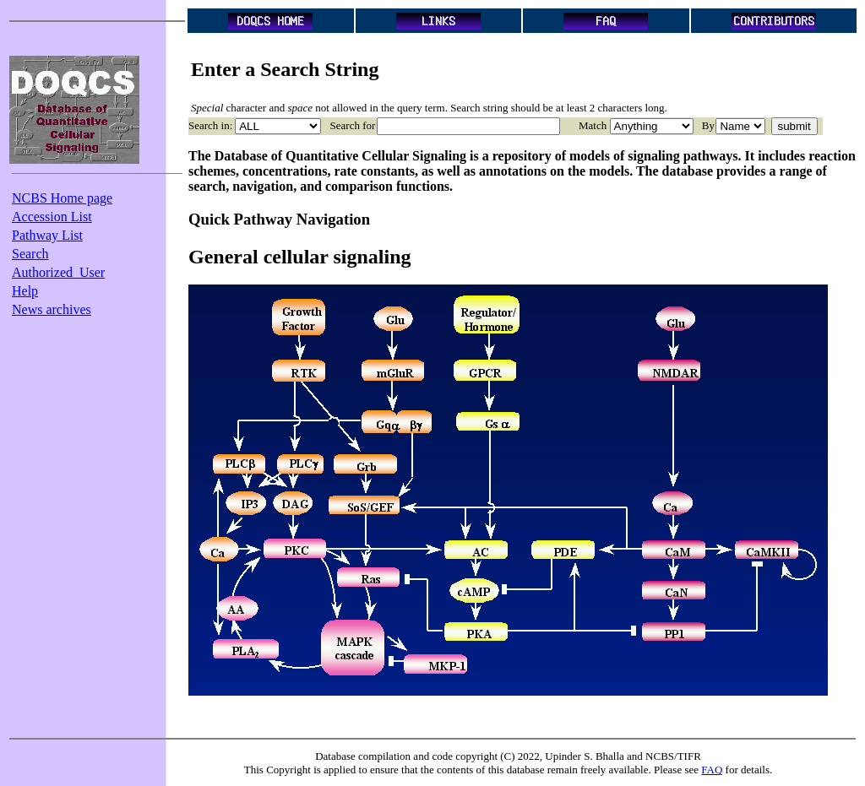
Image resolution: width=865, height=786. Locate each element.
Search (30, 254)
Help (25, 291)
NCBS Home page (62, 198)
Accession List (52, 216)
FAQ (711, 769)
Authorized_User (58, 272)
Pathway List (47, 235)
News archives (51, 309)
